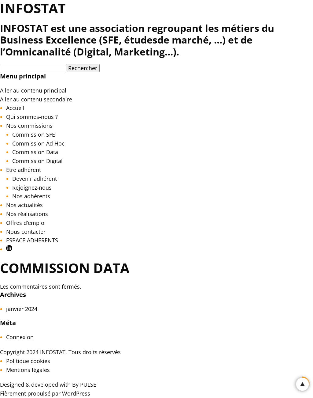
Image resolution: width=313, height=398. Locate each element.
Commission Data (35, 152)
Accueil (15, 108)
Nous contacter (26, 231)
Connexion (20, 337)
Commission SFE (33, 134)
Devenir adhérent (34, 178)
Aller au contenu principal (33, 90)
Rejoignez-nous (32, 187)
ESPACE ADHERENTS (32, 240)
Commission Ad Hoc (38, 143)
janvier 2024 (21, 309)
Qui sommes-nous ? (32, 116)
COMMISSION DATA (64, 268)
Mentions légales (28, 369)
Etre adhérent (23, 169)
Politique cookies (28, 361)
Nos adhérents (31, 196)
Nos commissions (29, 125)
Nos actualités (24, 205)
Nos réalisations (27, 214)
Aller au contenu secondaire (36, 99)
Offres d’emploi (26, 222)
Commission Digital (37, 161)
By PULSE (84, 384)
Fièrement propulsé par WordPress (45, 393)
